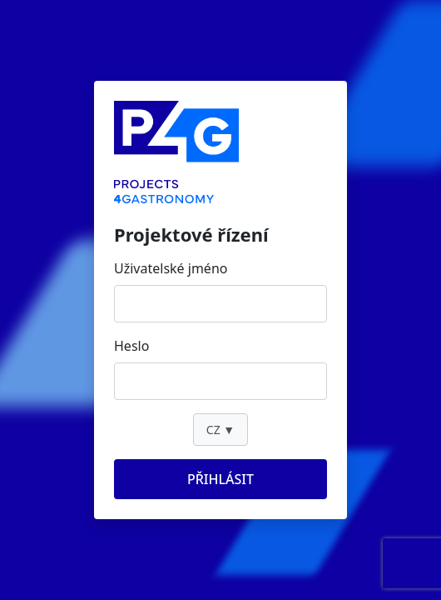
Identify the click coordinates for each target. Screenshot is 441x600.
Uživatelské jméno (170, 268)
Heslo (131, 346)
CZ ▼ (220, 430)
